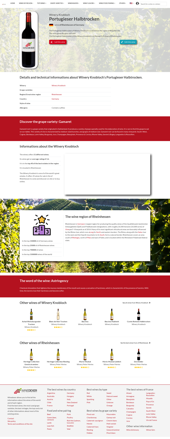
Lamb (49, 423)
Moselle (149, 398)
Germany (55, 99)
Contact (11, 418)
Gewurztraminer (113, 430)
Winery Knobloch (59, 14)
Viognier (110, 427)
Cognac (129, 415)
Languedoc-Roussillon (150, 394)
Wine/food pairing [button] (106, 3)
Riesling (90, 430)
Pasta (49, 429)
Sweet (109, 393)
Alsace (129, 393)
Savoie (148, 408)
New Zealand (72, 402)
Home (12, 3)
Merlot (89, 424)
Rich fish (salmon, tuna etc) (74, 421)
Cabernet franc (93, 427)
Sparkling (90, 399)
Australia (50, 396)
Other (109, 399)
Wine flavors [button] (88, 3)
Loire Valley (150, 414)
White (89, 396)
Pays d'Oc (150, 401)
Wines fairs (150, 430)
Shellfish (70, 426)
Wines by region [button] (25, 3)
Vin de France (151, 420)
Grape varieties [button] (56, 3)
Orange (109, 405)
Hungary (70, 396)
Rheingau (76, 237)
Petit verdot (111, 424)
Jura (128, 421)
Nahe (140, 232)
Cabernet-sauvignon (95, 420)
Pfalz (89, 237)
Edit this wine (128, 42)
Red (88, 393)
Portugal (70, 405)
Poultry (70, 417)
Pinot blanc (111, 433)
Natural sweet (112, 396)
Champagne (131, 412)
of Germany (79, 25)
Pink (88, 402)
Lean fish (50, 426)
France (49, 405)
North (98, 232)
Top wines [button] (41, 3)
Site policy (12, 421)
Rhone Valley (151, 417)
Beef (49, 414)
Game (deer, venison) (51, 418)
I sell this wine (58, 42)
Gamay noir (111, 417)
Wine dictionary (132, 430)
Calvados (130, 408)
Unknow (110, 402)
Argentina (51, 393)
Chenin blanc (112, 420)
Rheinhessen (57, 94)
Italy (68, 399)
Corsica (129, 418)
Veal (68, 429)
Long (91, 232)
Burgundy (130, 405)
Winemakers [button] (73, 3)
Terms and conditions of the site (20, 424)
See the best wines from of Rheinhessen (135, 343)
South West (150, 411)
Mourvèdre (111, 414)
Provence (150, 404)
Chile (49, 402)
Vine (67, 229)
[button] (131, 3)
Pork (69, 414)
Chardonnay (92, 417)
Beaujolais (130, 399)
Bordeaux (130, 402)
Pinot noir (91, 414)
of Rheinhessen (66, 25)
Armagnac (130, 396)
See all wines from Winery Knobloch (136, 303)
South (102, 235)
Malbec (90, 433)
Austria (50, 399)
